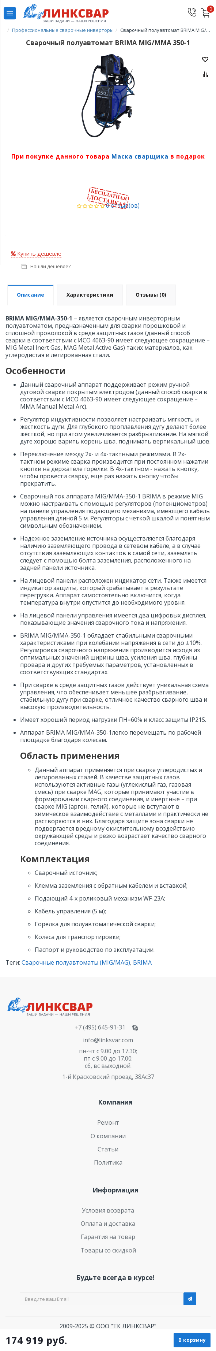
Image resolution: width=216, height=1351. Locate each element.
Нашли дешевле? (50, 266)
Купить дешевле (36, 253)
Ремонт (108, 1122)
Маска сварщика (139, 156)
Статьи (108, 1149)
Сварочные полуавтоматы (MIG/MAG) (76, 962)
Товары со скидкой (108, 1250)
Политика (108, 1162)
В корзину (192, 1339)
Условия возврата (108, 1210)
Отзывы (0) (151, 294)
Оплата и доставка (108, 1224)
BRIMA (142, 962)
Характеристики (90, 294)
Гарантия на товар (108, 1237)
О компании (108, 1136)
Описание (30, 294)
